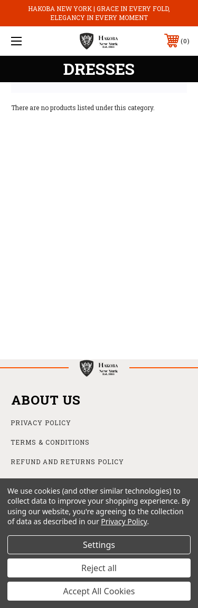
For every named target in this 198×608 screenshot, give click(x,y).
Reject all (99, 568)
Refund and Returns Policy (67, 461)
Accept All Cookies (99, 591)
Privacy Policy (41, 422)
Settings (99, 545)
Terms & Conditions (50, 442)
